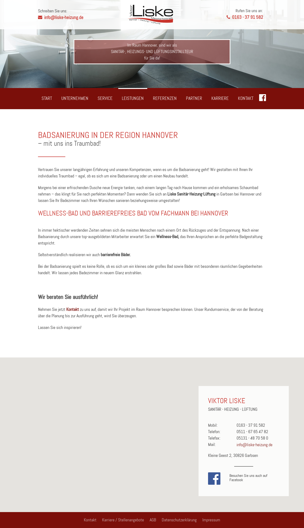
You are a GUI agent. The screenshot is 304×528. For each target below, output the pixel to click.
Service (105, 98)
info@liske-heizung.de (63, 17)
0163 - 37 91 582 (230, 14)
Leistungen (133, 98)
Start (47, 98)
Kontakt (245, 98)
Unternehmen (74, 98)
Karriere (220, 98)
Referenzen (165, 98)
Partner (194, 98)
